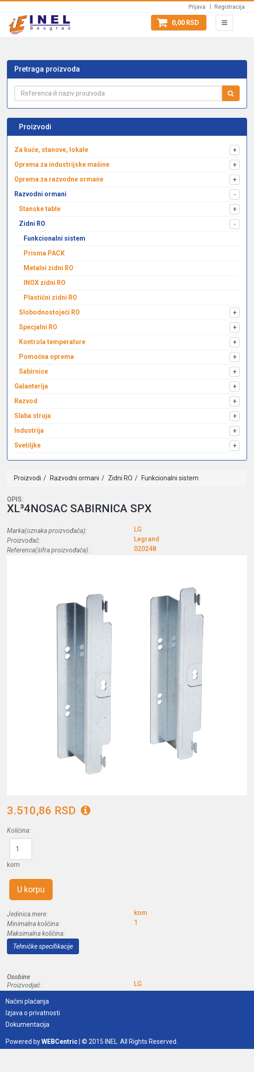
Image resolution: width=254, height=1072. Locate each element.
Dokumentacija (27, 1024)
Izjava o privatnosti (33, 1013)
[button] (178, 22)
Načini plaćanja (27, 1001)
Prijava (197, 7)
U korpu (31, 889)
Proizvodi (27, 478)
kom (13, 864)
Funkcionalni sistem (169, 478)
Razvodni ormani (73, 478)
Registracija (229, 7)
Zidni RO (120, 478)
